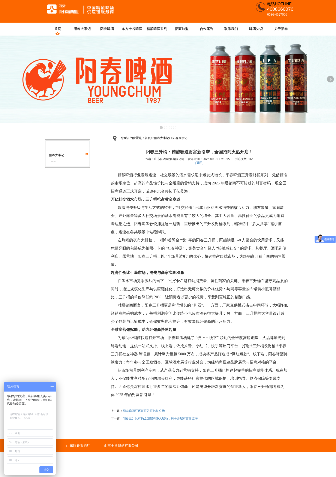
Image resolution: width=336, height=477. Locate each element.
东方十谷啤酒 (132, 29)
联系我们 (231, 29)
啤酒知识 (256, 29)
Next (330, 79)
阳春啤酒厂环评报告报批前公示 (144, 411)
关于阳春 (281, 29)
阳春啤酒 (107, 29)
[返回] (199, 162)
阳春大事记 (82, 29)
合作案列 (206, 29)
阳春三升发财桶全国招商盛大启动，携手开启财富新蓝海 (160, 418)
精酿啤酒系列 (157, 29)
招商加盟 (182, 29)
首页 (57, 29)
